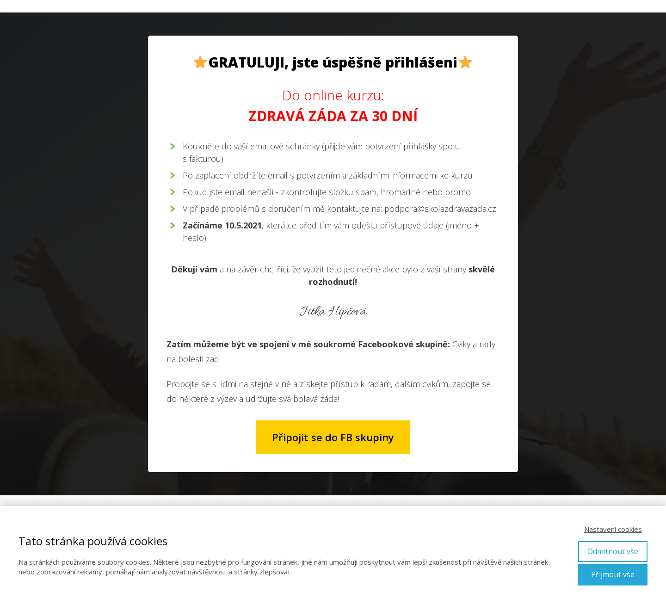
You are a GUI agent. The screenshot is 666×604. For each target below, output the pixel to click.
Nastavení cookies (613, 529)
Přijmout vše (613, 574)
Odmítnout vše (612, 551)
